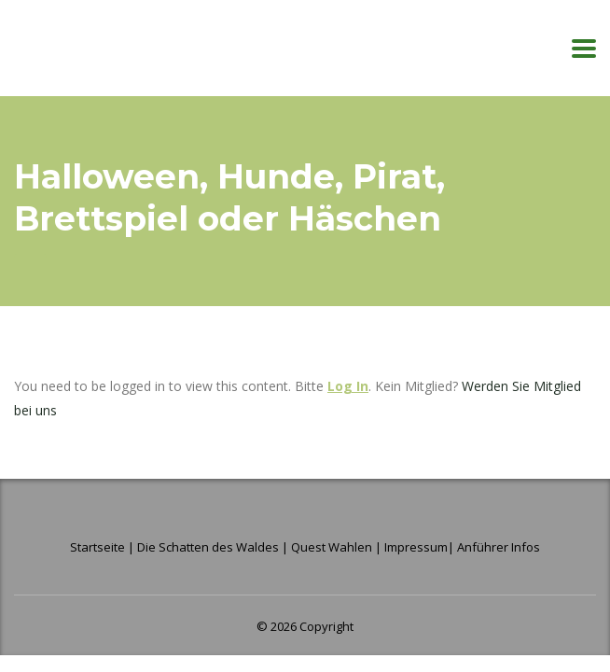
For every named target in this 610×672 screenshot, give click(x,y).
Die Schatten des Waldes (208, 547)
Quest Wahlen (331, 547)
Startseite (99, 547)
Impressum (416, 547)
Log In (347, 386)
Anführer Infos (498, 547)
